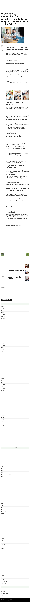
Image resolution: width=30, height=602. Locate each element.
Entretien (2, 513)
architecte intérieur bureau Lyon (6, 462)
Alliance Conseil (23, 219)
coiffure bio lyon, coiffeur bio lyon (7, 474)
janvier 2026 (3, 312)
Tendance (2, 575)
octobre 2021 (3, 413)
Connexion (2, 589)
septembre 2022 (3, 390)
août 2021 (2, 417)
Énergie (2, 507)
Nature (2, 546)
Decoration (2, 501)
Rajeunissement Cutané (4, 552)
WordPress (8, 600)
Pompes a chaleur (3, 550)
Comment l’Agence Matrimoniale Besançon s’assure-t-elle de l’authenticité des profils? (16, 271)
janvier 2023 (2, 382)
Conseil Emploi (3, 478)
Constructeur (3, 482)
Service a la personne (4, 571)
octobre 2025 (3, 318)
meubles (2, 540)
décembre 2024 (3, 339)
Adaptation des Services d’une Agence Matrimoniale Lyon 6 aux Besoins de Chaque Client (15, 277)
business (2, 472)
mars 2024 (2, 357)
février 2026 (3, 310)
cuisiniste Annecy (4, 497)
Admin (2, 47)
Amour (1, 265)
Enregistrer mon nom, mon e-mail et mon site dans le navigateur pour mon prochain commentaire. (15, 297)
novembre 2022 (3, 386)
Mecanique (2, 538)
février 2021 (2, 429)
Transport (2, 579)
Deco (1, 499)
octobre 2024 (3, 343)
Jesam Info (15, 2)
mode (1, 542)
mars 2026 (2, 308)
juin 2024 (2, 351)
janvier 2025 (2, 337)
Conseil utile (3, 480)
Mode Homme (3, 544)
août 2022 (2, 392)
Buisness (2, 470)
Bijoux (2, 466)
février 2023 (3, 380)
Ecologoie (2, 505)
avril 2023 (2, 376)
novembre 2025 (3, 316)
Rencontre (2, 554)
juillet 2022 (2, 394)
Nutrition (2, 548)
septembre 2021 (3, 415)
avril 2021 (2, 425)
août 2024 (2, 347)
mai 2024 (2, 353)
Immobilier (2, 534)
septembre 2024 (3, 345)
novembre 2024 (3, 341)
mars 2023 (2, 378)
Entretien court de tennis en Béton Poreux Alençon (9, 515)
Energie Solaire (3, 511)
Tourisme (2, 577)
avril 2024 (2, 355)
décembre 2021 (3, 409)
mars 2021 (2, 427)
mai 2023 (2, 374)
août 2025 (2, 322)
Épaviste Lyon (3, 517)
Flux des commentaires (4, 593)
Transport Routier (4, 581)
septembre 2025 (3, 320)
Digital (2, 503)
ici (8, 227)
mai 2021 (2, 423)
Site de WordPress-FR (4, 595)
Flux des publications (4, 591)
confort (2, 476)
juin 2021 (2, 421)
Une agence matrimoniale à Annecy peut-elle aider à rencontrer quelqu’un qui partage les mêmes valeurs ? (15, 265)
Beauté (2, 464)
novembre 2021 (3, 411)
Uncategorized (3, 583)
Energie (2, 509)
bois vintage (3, 468)
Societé (2, 573)
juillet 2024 (2, 349)
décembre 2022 (3, 384)
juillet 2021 (2, 419)
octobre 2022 (3, 388)
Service (2, 569)
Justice (2, 536)
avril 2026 (2, 306)
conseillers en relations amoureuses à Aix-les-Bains (15, 66)
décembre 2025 (3, 314)
